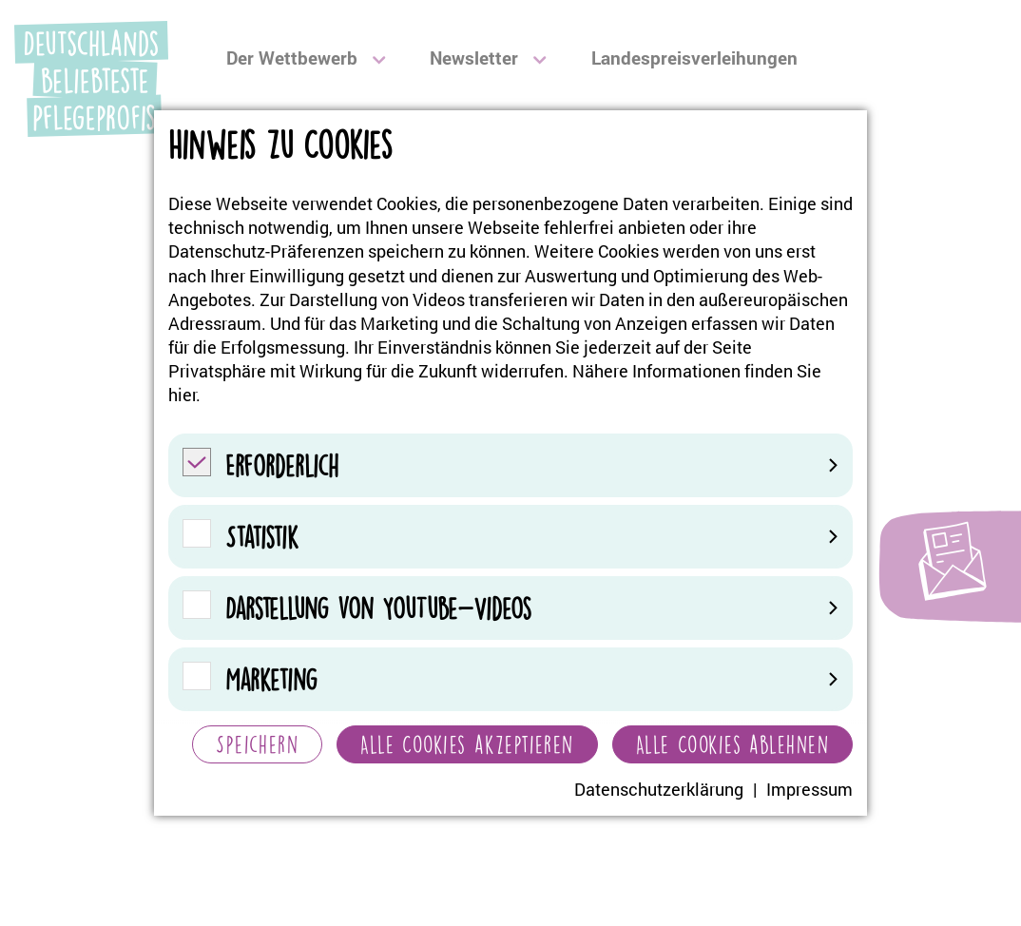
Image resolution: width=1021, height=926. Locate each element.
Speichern (257, 744)
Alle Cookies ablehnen (732, 744)
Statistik (531, 536)
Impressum (809, 789)
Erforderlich (531, 465)
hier (182, 394)
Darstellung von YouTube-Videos (531, 608)
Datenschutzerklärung (658, 789)
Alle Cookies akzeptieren (467, 744)
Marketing (531, 679)
